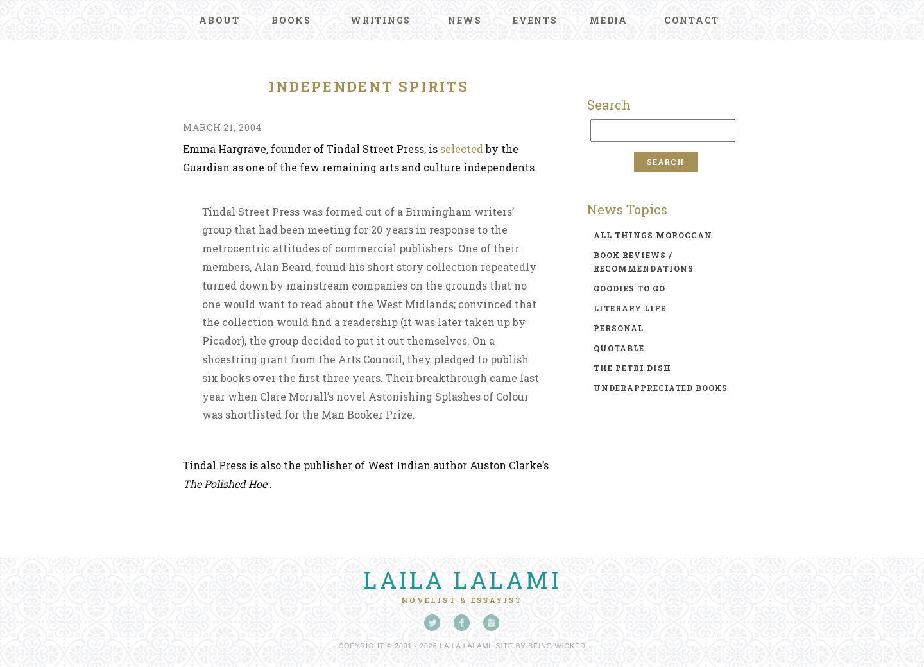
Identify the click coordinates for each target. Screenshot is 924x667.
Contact (691, 20)
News (465, 20)
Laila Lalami (462, 579)
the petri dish (632, 368)
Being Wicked (557, 646)
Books (291, 20)
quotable (619, 348)
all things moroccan (653, 235)
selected (461, 148)
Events (535, 20)
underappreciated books (661, 388)
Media (609, 20)
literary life (630, 308)
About (219, 20)
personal (619, 328)
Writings (380, 20)
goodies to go (629, 288)
